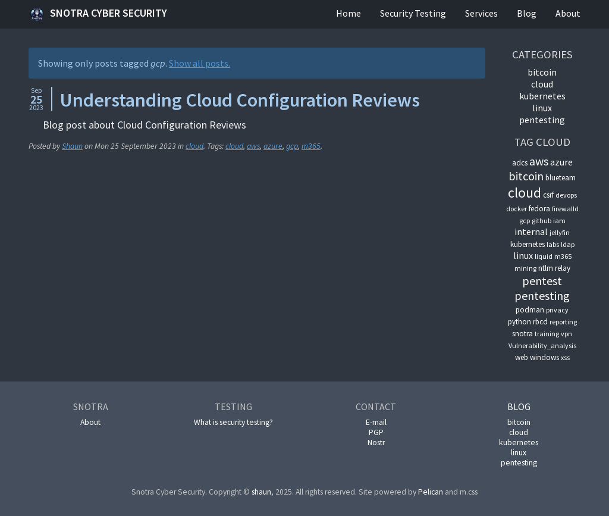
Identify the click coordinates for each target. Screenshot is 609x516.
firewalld (565, 208)
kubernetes (542, 96)
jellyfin (560, 232)
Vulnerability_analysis (542, 345)
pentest (542, 280)
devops (566, 194)
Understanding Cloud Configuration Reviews (239, 100)
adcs (520, 163)
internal (531, 231)
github (541, 220)
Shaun (72, 146)
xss (565, 357)
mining (525, 268)
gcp (292, 146)
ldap (568, 244)
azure (272, 146)
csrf (548, 195)
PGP (376, 432)
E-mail (376, 422)
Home (348, 13)
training (547, 333)
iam (559, 220)
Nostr (376, 442)
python (519, 322)
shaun (261, 492)
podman (530, 310)
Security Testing (413, 13)
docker (516, 208)
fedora (539, 209)
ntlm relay (554, 268)
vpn (566, 333)
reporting (563, 321)
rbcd (540, 322)
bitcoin (542, 72)
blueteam (560, 178)
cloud (194, 146)
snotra (522, 334)
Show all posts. (199, 63)
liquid (544, 256)
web (521, 357)
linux (542, 108)
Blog (526, 13)
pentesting (542, 120)
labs (553, 244)
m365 (311, 146)
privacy (557, 309)
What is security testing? (233, 422)
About (567, 13)
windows (544, 357)
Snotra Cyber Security (98, 14)
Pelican (430, 492)
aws (253, 146)
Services (481, 13)
